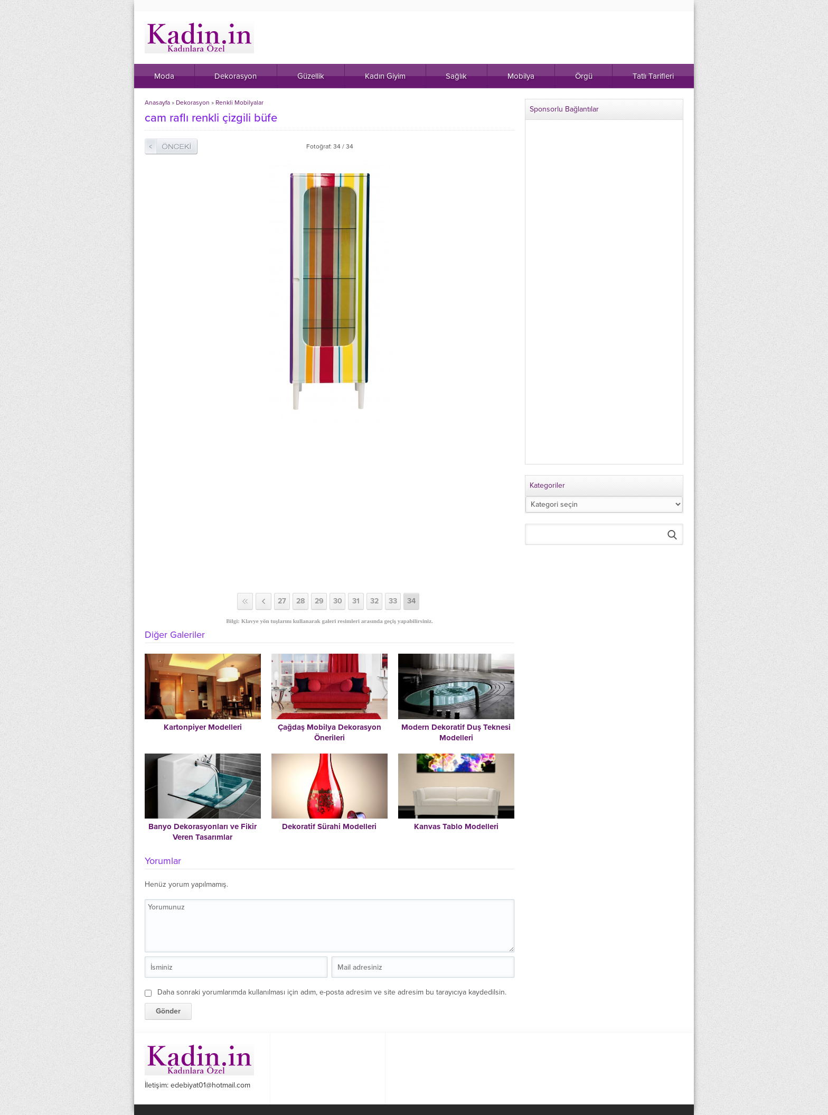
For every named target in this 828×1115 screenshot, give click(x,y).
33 (393, 601)
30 (337, 601)
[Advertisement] (329, 508)
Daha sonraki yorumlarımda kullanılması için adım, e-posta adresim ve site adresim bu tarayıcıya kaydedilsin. (331, 992)
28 (300, 601)
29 (319, 601)
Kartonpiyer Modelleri (203, 727)
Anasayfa (157, 102)
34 (411, 601)
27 (282, 601)
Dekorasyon (193, 102)
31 (356, 601)
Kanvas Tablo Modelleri (456, 826)
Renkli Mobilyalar (239, 102)
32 (374, 601)
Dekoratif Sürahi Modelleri (329, 826)
